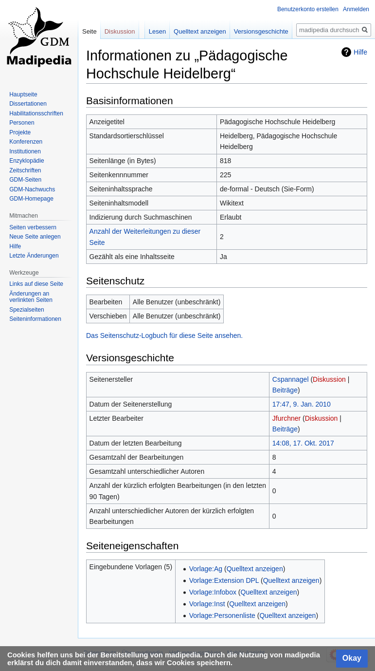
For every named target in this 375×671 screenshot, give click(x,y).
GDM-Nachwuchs (32, 189)
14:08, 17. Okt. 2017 (303, 443)
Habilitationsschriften (36, 113)
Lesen (157, 31)
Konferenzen (25, 141)
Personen (21, 122)
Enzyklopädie (26, 160)
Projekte (20, 132)
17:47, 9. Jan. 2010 (301, 404)
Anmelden (356, 9)
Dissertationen (28, 103)
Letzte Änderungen (33, 255)
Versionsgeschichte (261, 31)
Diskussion (329, 379)
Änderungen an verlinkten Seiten (31, 297)
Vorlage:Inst (207, 604)
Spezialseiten (26, 309)
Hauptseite (23, 94)
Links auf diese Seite (36, 283)
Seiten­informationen (35, 319)
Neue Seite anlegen (34, 236)
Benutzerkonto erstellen (308, 9)
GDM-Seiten (25, 179)
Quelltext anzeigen (255, 569)
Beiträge (285, 390)
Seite (89, 31)
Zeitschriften (25, 170)
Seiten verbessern (32, 227)
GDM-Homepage (31, 198)
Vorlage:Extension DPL (224, 580)
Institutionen (25, 151)
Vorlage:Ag (206, 569)
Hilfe (360, 52)
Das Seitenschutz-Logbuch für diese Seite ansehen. (164, 335)
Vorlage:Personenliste (222, 615)
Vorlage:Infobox (212, 592)
